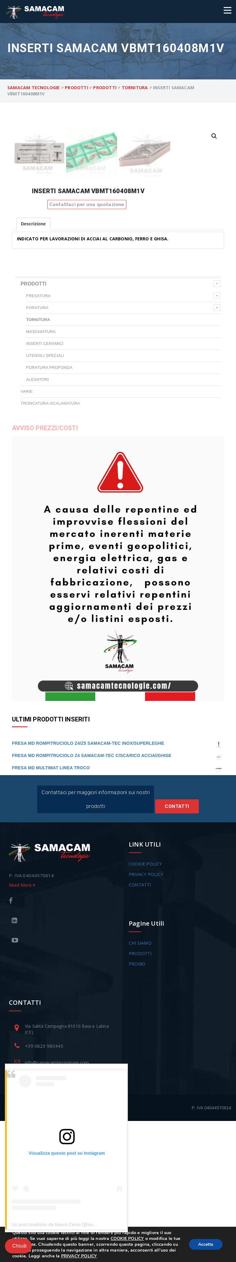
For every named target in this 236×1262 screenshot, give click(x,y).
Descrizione (33, 364)
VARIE (27, 532)
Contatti (177, 947)
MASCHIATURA (41, 472)
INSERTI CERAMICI (44, 484)
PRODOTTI (33, 424)
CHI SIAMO (140, 1084)
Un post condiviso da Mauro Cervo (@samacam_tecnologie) (72, 1224)
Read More (22, 1026)
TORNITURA (38, 460)
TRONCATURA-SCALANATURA (50, 544)
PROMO (137, 1105)
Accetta (205, 1244)
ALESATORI (37, 520)
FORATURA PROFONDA (49, 508)
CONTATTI (140, 1026)
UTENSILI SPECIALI (45, 496)
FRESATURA (38, 436)
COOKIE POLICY (145, 1005)
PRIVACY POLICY (146, 1015)
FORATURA (37, 448)
